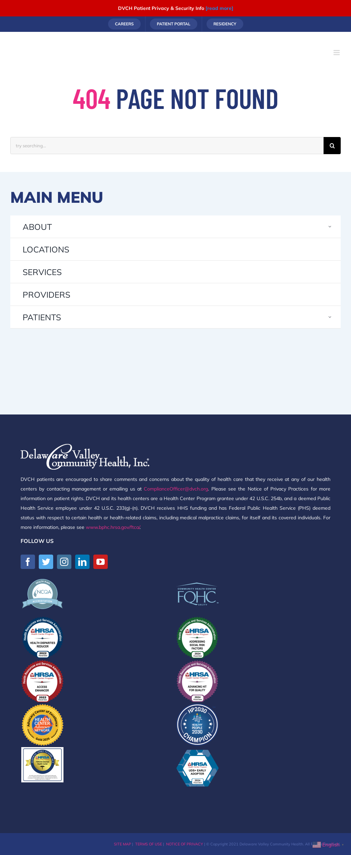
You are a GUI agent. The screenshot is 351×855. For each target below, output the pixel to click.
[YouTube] (100, 562)
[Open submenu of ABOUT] (330, 226)
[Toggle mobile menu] (337, 52)
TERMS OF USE (148, 844)
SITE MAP (122, 844)
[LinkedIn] (82, 562)
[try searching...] (167, 145)
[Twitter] (46, 562)
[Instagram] (64, 562)
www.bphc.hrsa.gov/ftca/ (113, 527)
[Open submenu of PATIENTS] (330, 317)
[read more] (219, 8)
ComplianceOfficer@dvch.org (176, 489)
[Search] (332, 145)
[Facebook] (28, 562)
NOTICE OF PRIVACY (184, 844)
